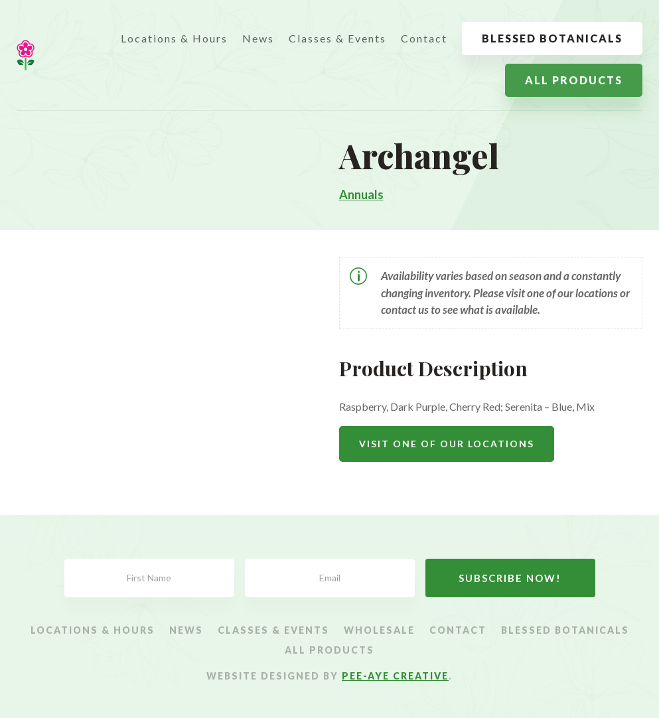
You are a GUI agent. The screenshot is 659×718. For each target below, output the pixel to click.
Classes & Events (337, 38)
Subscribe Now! (510, 578)
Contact (424, 38)
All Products (573, 80)
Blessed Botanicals (552, 38)
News (258, 38)
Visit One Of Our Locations (446, 443)
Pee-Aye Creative (395, 676)
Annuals (361, 194)
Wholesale (379, 631)
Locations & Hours (174, 38)
